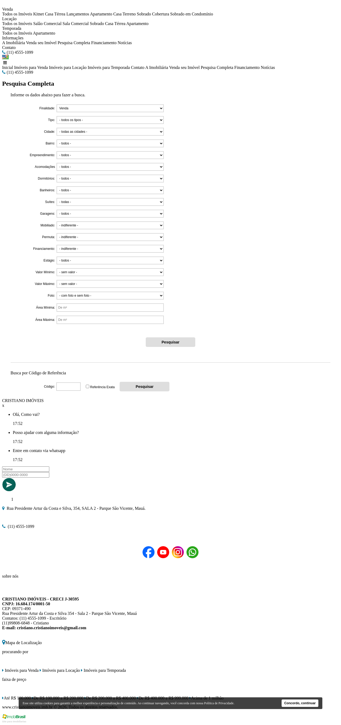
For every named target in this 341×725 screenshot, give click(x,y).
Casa (117, 14)
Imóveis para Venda (31, 67)
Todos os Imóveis (17, 14)
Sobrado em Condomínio (191, 14)
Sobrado (144, 14)
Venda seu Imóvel (41, 42)
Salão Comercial (47, 23)
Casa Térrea (55, 14)
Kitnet (38, 14)
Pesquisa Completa (74, 42)
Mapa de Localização (22, 642)
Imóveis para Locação (68, 67)
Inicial (7, 67)
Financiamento (103, 42)
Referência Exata (102, 387)
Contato (9, 47)
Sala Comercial (76, 23)
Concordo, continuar (300, 703)
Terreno (129, 14)
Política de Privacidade (219, 703)
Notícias (124, 42)
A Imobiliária (13, 42)
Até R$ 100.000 (16, 698)
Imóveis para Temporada (109, 67)
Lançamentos (77, 14)
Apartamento (101, 14)
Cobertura (160, 14)
